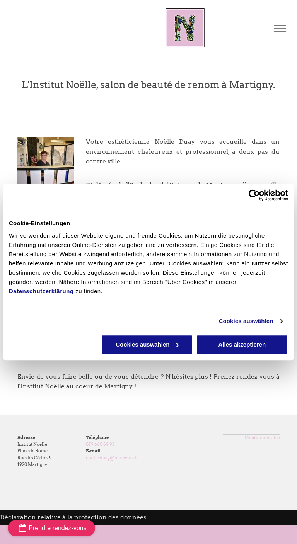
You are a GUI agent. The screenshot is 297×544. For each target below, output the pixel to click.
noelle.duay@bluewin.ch (111, 458)
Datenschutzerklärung (41, 291)
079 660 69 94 (100, 444)
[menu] (280, 28)
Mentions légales (262, 437)
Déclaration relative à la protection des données (73, 517)
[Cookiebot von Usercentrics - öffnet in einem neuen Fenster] (254, 195)
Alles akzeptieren (242, 344)
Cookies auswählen (246, 321)
